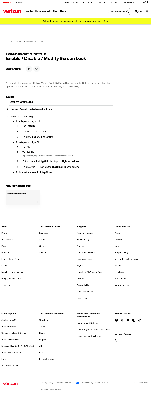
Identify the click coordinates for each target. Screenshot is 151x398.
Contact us (88, 2)
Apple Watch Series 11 (11, 352)
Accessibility (83, 284)
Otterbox (43, 319)
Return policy (83, 239)
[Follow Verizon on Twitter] (122, 319)
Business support (85, 258)
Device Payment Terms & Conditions (93, 329)
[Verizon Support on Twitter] (116, 340)
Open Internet (102, 382)
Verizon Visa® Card (10, 365)
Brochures (120, 271)
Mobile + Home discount (12, 271)
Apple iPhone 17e (9, 326)
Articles (118, 265)
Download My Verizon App (89, 271)
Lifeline (80, 278)
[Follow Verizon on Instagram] (133, 319)
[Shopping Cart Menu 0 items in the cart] (146, 11)
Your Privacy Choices (67, 382)
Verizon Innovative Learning (127, 258)
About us (119, 232)
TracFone (5, 284)
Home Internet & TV (10, 258)
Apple (42, 239)
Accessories (7, 239)
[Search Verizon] (119, 11)
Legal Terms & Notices (87, 322)
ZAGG (42, 326)
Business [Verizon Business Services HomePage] (20, 2)
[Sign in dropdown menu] (138, 11)
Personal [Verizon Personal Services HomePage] (7, 2)
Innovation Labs (122, 284)
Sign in (80, 265)
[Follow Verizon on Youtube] (128, 319)
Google (42, 245)
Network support (85, 291)
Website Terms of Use (51, 389)
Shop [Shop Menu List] (55, 11)
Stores (114, 2)
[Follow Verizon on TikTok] (139, 319)
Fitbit (41, 352)
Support (102, 2)
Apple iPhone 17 (8, 319)
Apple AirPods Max (10, 339)
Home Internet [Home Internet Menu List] (42, 11)
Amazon (43, 252)
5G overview (120, 278)
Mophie (42, 339)
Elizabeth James (47, 358)
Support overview (85, 232)
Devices (5, 232)
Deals (4, 265)
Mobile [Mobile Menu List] (29, 11)
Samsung (43, 232)
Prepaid (5, 252)
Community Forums (86, 252)
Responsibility (121, 252)
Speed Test (82, 297)
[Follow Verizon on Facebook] (116, 319)
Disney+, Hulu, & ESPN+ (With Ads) (17, 345)
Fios (3, 358)
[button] (29, 68)
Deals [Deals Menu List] (63, 11)
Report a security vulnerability (91, 335)
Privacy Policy (47, 382)
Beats (42, 332)
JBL (41, 345)
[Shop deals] (106, 21)
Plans (4, 245)
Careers (118, 239)
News (117, 245)
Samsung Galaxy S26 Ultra (13, 332)
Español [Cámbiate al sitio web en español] (144, 2)
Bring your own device (11, 278)
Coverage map (128, 2)
